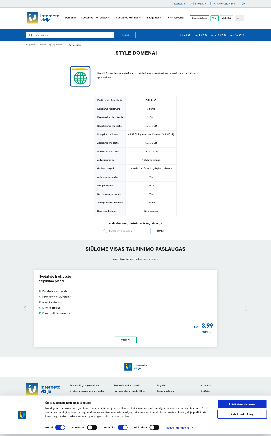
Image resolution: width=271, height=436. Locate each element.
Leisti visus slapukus (242, 405)
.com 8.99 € (218, 35)
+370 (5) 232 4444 (224, 3)
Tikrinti (125, 35)
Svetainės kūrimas (126, 17)
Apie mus (206, 387)
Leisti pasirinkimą (242, 415)
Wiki (214, 18)
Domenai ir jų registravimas (52, 45)
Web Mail (227, 18)
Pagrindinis (31, 45)
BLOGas (205, 392)
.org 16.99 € (237, 35)
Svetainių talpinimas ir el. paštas (87, 392)
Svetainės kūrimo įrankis (127, 387)
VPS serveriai (175, 17)
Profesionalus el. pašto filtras (129, 392)
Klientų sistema (198, 18)
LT (241, 19)
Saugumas (152, 17)
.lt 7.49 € (184, 35)
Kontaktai (180, 3)
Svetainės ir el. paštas (93, 17)
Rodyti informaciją (177, 429)
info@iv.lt (200, 3)
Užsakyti (135, 341)
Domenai (69, 17)
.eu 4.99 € (200, 35)
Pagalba (161, 387)
